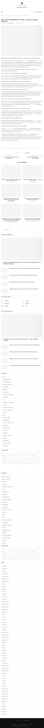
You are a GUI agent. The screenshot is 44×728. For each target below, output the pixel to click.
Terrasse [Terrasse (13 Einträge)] (10, 461)
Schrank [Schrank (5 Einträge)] (40, 459)
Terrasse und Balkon (22, 427)
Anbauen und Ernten (23, 443)
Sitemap (30, 724)
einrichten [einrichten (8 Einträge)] (24, 453)
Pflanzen (22, 415)
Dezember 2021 (5, 691)
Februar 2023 (4, 658)
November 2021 (5, 693)
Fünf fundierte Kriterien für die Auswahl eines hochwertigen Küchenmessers (25, 365)
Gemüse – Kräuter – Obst (23, 422)
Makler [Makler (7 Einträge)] (27, 457)
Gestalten (23, 433)
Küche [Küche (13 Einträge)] (19, 457)
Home (22, 399)
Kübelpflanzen (23, 425)
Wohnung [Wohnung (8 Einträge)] (25, 463)
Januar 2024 (4, 629)
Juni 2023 (4, 647)
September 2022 (5, 670)
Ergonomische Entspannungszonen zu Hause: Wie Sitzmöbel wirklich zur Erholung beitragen (22, 263)
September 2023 (5, 640)
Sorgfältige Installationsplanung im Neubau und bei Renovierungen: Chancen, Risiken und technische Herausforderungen (11, 219)
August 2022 (4, 673)
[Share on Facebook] (25, 152)
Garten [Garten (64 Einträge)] (29, 453)
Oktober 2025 (5, 578)
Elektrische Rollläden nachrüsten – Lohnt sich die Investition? (22, 282)
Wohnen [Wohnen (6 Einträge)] (20, 463)
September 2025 (5, 581)
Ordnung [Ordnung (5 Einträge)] (3, 459)
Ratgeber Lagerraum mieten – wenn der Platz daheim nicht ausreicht (23, 288)
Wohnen (23, 412)
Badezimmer (32, 104)
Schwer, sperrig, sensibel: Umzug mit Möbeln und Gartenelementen (23, 275)
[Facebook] (33, 12)
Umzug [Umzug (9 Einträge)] (33, 461)
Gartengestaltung (23, 382)
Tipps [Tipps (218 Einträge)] (25, 461)
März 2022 (4, 686)
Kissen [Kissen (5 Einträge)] (15, 457)
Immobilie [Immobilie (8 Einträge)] (28, 455)
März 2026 (4, 566)
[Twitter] (34, 12)
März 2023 (4, 655)
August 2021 (4, 701)
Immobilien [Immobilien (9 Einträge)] (34, 455)
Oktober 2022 (5, 668)
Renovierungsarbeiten (10, 128)
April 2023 (4, 652)
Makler (23, 148)
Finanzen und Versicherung (23, 402)
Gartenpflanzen (23, 420)
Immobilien (25, 60)
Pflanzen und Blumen (23, 435)
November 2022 (5, 665)
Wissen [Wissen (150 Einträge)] (15, 463)
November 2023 (5, 635)
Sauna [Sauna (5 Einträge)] (29, 459)
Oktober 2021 (5, 696)
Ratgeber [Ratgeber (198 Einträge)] (18, 459)
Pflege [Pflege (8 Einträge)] (13, 459)
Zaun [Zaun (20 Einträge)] (36, 463)
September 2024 (5, 609)
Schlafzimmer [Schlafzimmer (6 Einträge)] (34, 459)
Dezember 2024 (5, 601)
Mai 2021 (4, 706)
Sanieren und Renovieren (23, 410)
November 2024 (5, 604)
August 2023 (4, 642)
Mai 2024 (4, 619)
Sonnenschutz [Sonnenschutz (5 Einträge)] (4, 461)
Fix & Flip (3, 148)
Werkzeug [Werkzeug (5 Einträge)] (3, 463)
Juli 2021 (3, 703)
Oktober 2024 (5, 606)
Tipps (27, 148)
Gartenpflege (22, 389)
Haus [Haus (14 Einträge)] (20, 455)
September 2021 (5, 698)
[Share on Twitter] (26, 152)
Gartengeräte (23, 392)
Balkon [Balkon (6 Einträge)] (3, 453)
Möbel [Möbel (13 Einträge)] (31, 457)
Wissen (36, 148)
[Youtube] (38, 12)
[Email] (32, 306)
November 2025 (5, 576)
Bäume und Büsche (23, 417)
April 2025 (4, 591)
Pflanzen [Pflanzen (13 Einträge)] (8, 459)
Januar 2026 (4, 571)
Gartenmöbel (23, 387)
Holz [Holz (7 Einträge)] (24, 455)
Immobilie (28, 128)
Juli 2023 (3, 645)
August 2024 (4, 612)
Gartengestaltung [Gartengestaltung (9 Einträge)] (36, 453)
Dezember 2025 (5, 573)
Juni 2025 (4, 586)
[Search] (42, 12)
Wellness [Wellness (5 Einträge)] (38, 461)
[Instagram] (36, 12)
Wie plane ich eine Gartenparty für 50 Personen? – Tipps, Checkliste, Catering (21, 339)
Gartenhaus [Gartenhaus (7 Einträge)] (4, 455)
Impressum (14, 724)
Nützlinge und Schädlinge (23, 394)
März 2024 (4, 624)
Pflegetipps (23, 397)
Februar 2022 (4, 688)
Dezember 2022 (5, 663)
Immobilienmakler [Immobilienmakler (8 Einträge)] (5, 457)
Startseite (3, 15)
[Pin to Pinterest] (27, 152)
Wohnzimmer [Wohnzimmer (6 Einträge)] (31, 463)
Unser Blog (22, 438)
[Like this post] (24, 152)
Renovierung (37, 60)
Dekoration (23, 430)
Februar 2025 (4, 596)
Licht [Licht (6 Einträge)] (23, 457)
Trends (31, 148)
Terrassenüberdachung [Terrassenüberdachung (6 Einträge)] (18, 461)
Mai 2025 (4, 589)
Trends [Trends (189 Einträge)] (29, 461)
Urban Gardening (22, 440)
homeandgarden (11, 23)
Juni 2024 (4, 617)
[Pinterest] (37, 12)
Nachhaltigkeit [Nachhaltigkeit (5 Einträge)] (37, 457)
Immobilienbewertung (16, 148)
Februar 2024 (4, 627)
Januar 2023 (4, 660)
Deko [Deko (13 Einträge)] (11, 453)
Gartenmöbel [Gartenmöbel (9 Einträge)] (10, 455)
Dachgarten (23, 445)
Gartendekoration (23, 379)
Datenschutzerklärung (22, 724)
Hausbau (23, 404)
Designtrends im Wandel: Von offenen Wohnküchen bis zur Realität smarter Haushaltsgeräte (11, 199)
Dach (8, 102)
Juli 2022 (3, 675)
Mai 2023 (4, 650)
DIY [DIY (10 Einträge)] (20, 453)
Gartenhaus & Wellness (23, 384)
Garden (22, 376)
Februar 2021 (4, 714)
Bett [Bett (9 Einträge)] (7, 453)
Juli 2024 (3, 614)
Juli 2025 (3, 584)
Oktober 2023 (5, 637)
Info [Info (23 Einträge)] (11, 457)
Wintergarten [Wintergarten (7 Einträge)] (9, 463)
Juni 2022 (4, 678)
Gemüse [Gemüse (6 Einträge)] (16, 455)
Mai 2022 (4, 680)
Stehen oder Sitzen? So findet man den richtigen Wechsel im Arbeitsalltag (24, 268)
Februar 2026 (4, 568)
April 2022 (4, 683)
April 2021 (4, 709)
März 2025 (4, 594)
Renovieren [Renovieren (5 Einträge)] (24, 459)
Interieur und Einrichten (23, 407)
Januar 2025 (4, 599)
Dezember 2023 (5, 632)
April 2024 (4, 622)
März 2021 (4, 711)
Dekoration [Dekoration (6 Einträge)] (16, 453)
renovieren (34, 113)
